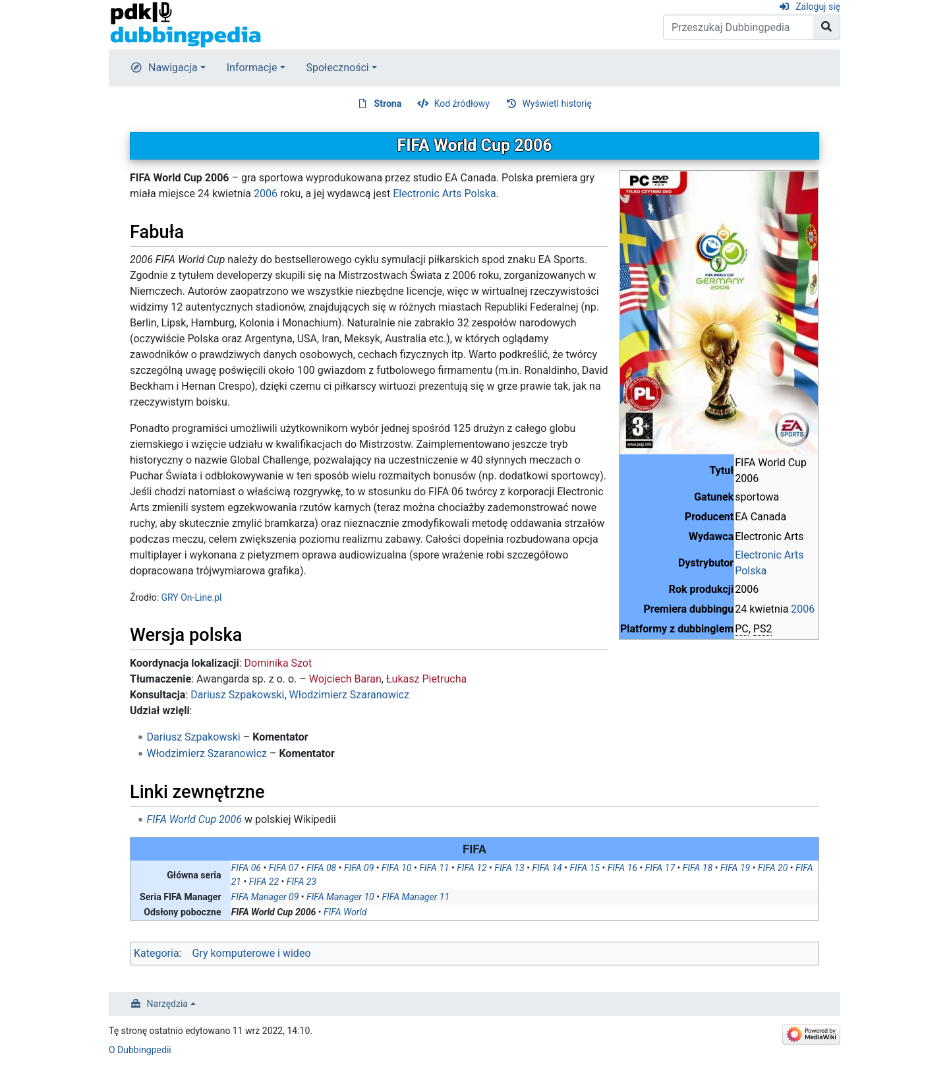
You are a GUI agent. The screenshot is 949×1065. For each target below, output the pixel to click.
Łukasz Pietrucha (426, 679)
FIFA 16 (622, 868)
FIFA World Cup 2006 (194, 819)
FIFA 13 (509, 868)
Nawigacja (173, 67)
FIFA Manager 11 (416, 897)
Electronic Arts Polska (444, 193)
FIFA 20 (773, 868)
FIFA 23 (301, 881)
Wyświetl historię (556, 103)
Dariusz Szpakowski (237, 694)
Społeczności (337, 67)
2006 (803, 609)
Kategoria (156, 953)
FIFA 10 (396, 868)
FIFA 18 (697, 868)
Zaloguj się (817, 6)
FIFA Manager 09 (265, 897)
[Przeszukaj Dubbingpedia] (738, 27)
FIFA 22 (264, 881)
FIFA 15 (585, 868)
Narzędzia (167, 1003)
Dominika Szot (278, 663)
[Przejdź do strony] (826, 27)
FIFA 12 (471, 868)
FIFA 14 (546, 868)
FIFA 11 (434, 868)
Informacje (252, 67)
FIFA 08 (321, 868)
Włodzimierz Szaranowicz (349, 694)
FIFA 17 (660, 868)
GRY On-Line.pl (191, 597)
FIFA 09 (359, 868)
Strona (388, 103)
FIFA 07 (284, 868)
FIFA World (345, 912)
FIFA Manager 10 (340, 897)
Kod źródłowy (462, 103)
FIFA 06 (246, 868)
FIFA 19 (735, 868)
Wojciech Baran (345, 679)
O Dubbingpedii (140, 1050)
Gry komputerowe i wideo (251, 953)
